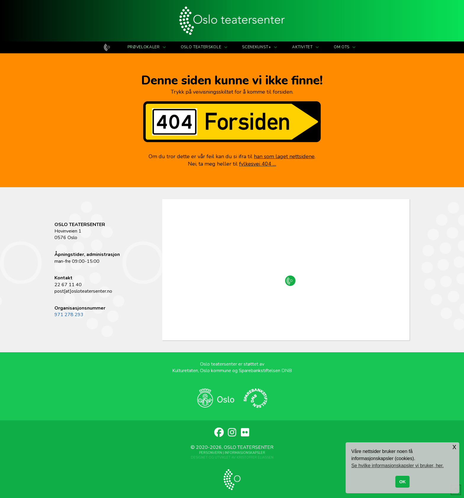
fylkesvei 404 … (257, 163)
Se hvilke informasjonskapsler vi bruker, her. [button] (397, 465)
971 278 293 (68, 314)
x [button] (454, 446)
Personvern (210, 453)
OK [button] (402, 481)
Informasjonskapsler (245, 453)
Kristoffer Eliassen (255, 457)
